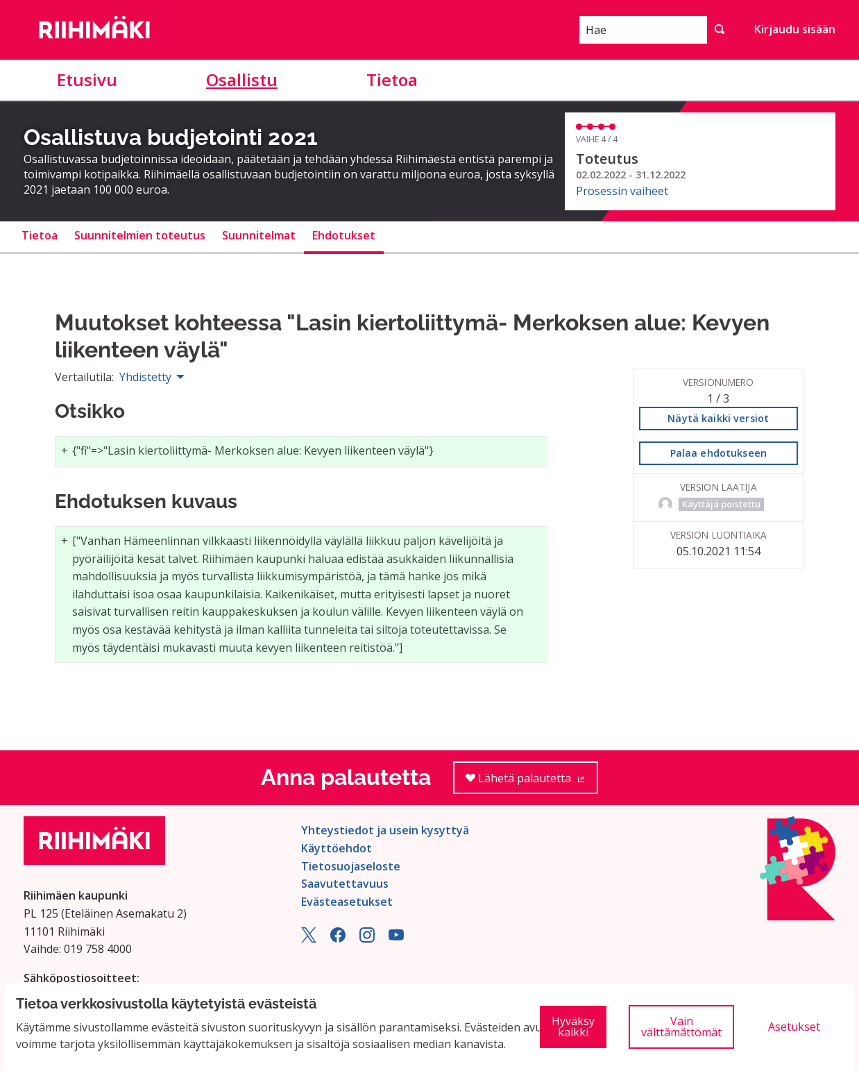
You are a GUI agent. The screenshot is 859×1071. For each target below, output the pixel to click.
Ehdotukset (343, 235)
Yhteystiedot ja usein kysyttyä (385, 830)
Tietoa (392, 79)
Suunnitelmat (259, 235)
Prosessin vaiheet (622, 191)
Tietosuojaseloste (350, 866)
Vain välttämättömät (681, 1026)
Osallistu (242, 79)
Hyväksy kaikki (573, 1026)
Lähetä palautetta (532, 782)
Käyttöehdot (336, 848)
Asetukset (794, 1026)
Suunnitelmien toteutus (139, 235)
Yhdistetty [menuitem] (145, 376)
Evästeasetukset (347, 901)
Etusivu (87, 79)
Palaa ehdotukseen (718, 452)
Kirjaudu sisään (794, 29)
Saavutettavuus (345, 883)
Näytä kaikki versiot (718, 418)
